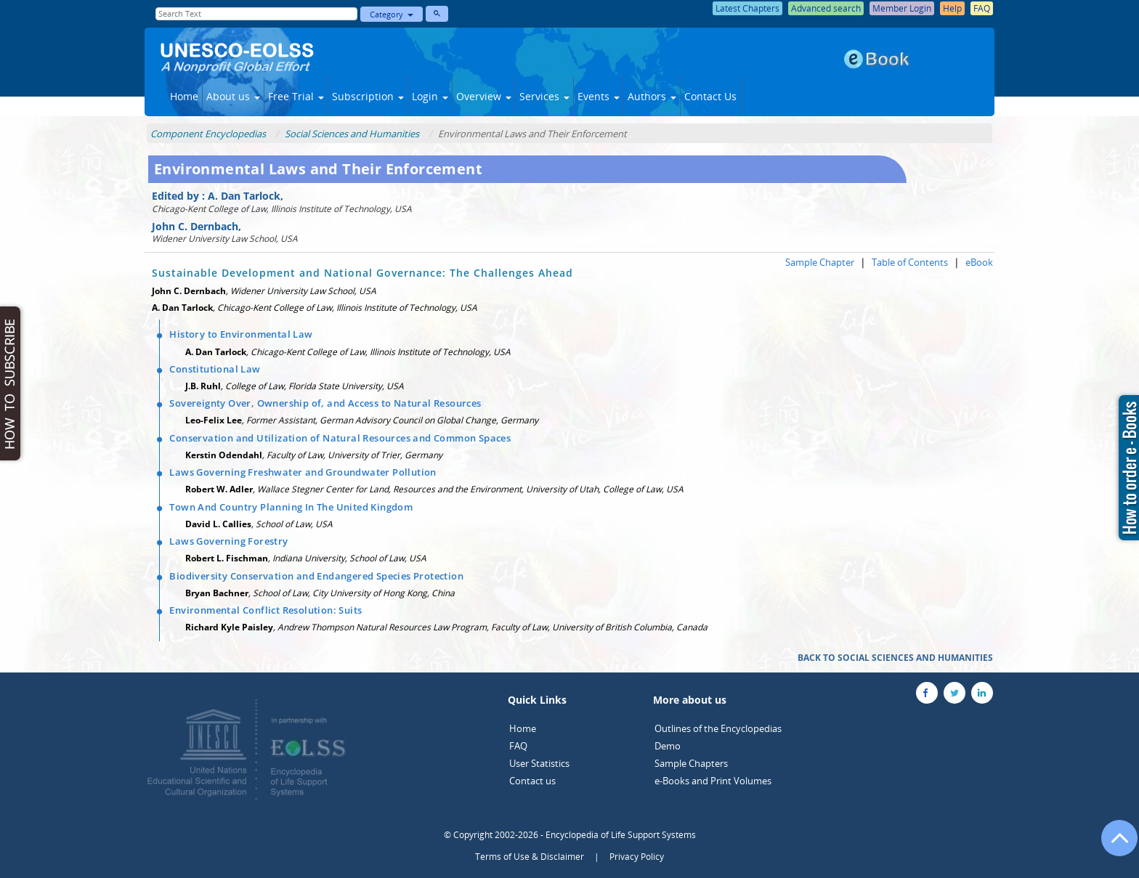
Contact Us (710, 96)
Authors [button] (652, 96)
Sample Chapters (691, 763)
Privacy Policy (636, 856)
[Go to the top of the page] (1112, 845)
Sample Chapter (819, 262)
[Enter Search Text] (256, 13)
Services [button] (544, 96)
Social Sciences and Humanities (352, 133)
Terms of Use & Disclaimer (529, 856)
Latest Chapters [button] (747, 8)
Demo (667, 745)
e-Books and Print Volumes (712, 780)
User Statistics (539, 763)
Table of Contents (910, 262)
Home (184, 96)
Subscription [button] (368, 96)
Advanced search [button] (826, 8)
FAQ (518, 745)
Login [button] (430, 96)
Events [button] (598, 96)
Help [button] (952, 8)
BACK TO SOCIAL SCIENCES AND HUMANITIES (895, 657)
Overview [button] (483, 96)
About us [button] (233, 96)
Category (391, 14)
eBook (979, 262)
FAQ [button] (981, 8)
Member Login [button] (901, 8)
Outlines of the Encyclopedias (718, 728)
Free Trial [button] (296, 96)
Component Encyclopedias (208, 133)
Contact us (532, 780)
